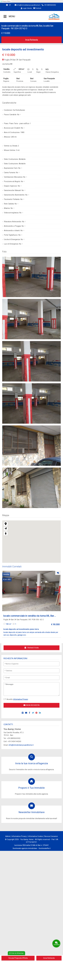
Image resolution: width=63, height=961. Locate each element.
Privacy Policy (6, 1)
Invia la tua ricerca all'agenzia (31, 763)
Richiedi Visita (32, 648)
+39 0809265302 (49, 5)
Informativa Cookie (35, 836)
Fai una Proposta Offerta (18, 958)
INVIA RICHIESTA (31, 705)
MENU (5, 17)
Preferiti (37, 8)
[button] (3, 591)
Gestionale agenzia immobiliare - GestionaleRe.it (31, 848)
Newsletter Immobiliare (32, 812)
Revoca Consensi (51, 836)
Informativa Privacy (19, 836)
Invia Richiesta (31, 39)
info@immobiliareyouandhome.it (27, 5)
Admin (7, 836)
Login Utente (26, 8)
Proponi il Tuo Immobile (31, 787)
